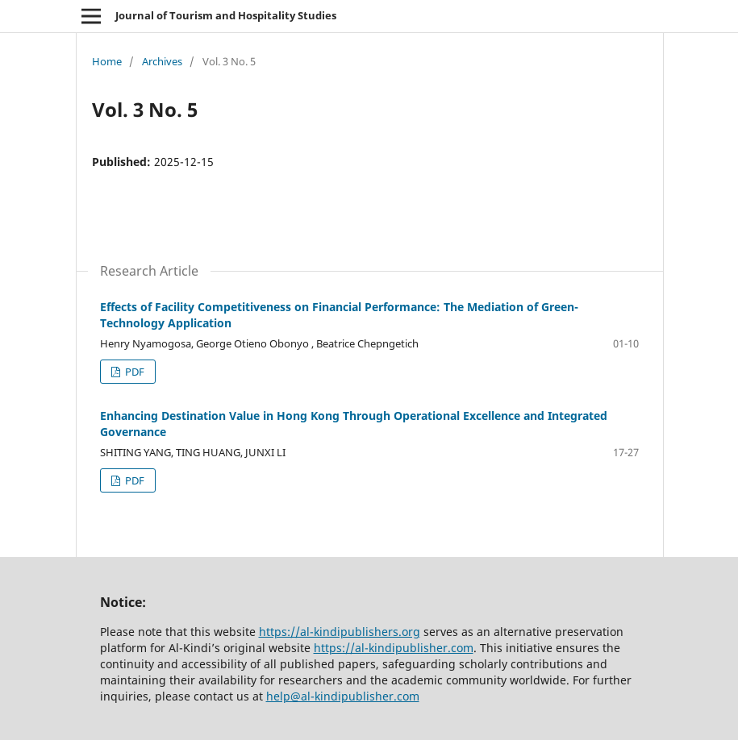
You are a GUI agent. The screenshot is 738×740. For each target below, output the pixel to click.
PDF (133, 371)
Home (107, 61)
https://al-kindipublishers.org (339, 631)
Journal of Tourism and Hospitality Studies (225, 15)
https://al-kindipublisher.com (393, 647)
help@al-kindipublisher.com (342, 696)
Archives (162, 61)
